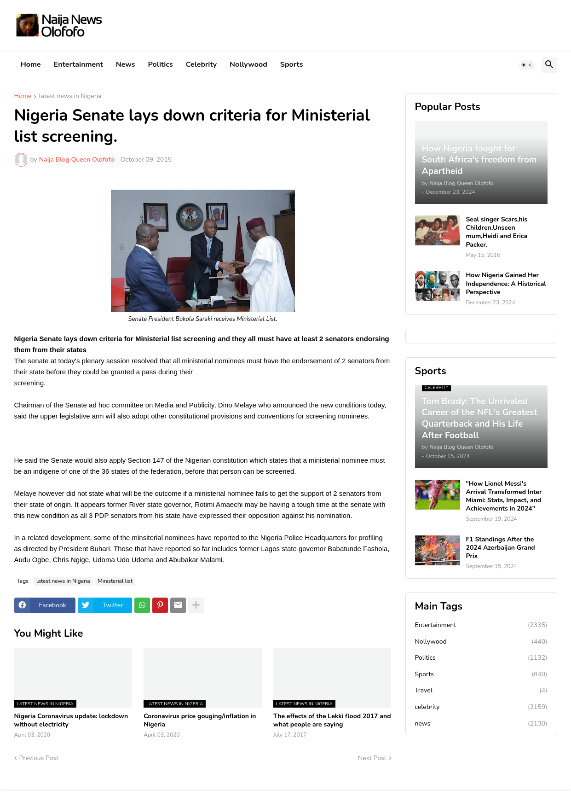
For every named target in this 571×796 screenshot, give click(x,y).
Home (31, 64)
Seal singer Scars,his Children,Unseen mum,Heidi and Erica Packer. (497, 232)
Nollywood (248, 64)
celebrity (481, 707)
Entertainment (78, 64)
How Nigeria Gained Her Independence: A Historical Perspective (506, 283)
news (481, 723)
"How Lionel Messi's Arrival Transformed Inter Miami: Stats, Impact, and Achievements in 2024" (504, 496)
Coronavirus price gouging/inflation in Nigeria (200, 720)
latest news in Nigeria (70, 96)
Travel (481, 690)
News (125, 64)
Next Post (372, 758)
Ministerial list (115, 581)
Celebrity (201, 64)
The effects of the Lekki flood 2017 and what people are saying (332, 720)
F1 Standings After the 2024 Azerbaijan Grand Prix (500, 547)
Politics (160, 64)
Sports (291, 64)
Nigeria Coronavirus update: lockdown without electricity (71, 720)
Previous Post (38, 758)
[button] (527, 65)
